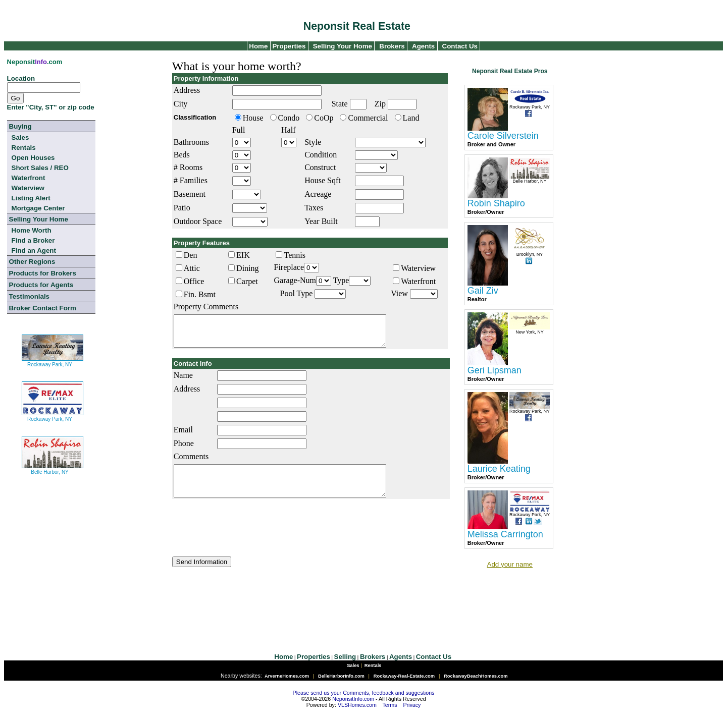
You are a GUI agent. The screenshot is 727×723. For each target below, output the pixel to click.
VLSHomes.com (357, 716)
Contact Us (460, 46)
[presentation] (249, 540)
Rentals (24, 147)
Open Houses (33, 157)
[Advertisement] (365, 604)
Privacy (412, 716)
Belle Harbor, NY (52, 468)
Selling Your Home (342, 46)
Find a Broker (33, 240)
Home (257, 46)
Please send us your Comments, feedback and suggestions (364, 704)
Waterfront (28, 178)
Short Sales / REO (40, 168)
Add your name (510, 564)
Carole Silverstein (503, 136)
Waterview (28, 188)
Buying (20, 126)
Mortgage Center (38, 208)
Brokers (391, 46)
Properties (288, 46)
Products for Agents (41, 285)
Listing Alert (31, 198)
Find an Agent (34, 250)
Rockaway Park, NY (52, 360)
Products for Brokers (42, 273)
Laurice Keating (499, 469)
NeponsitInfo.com (353, 710)
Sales (20, 137)
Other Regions (32, 261)
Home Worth (31, 230)
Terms (390, 716)
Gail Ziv (483, 291)
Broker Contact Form (42, 308)
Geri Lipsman (495, 370)
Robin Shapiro (496, 203)
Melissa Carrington (505, 534)
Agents (423, 46)
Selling (345, 668)
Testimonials (29, 296)
